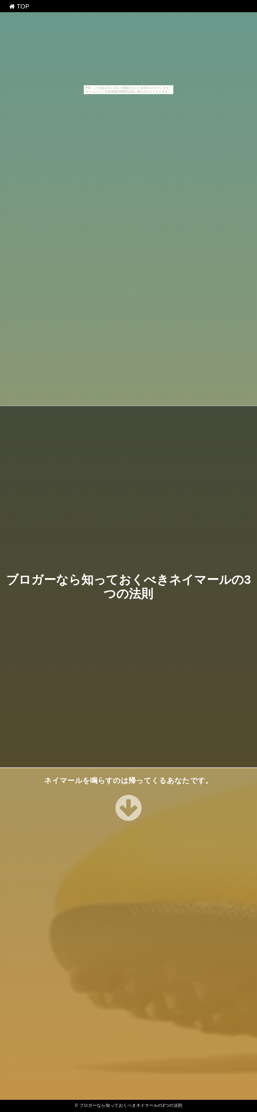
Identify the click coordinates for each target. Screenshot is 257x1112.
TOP (19, 6)
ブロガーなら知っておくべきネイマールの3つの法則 (130, 1105)
